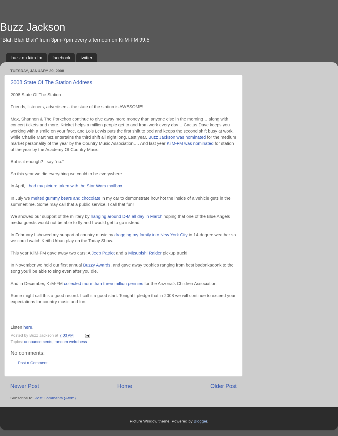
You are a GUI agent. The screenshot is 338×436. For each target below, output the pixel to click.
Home (124, 386)
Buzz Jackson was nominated (177, 137)
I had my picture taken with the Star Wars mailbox (74, 186)
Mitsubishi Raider (145, 253)
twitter (86, 57)
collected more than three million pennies (103, 283)
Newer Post (24, 386)
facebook (62, 57)
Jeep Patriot (103, 253)
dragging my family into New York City (151, 235)
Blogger (200, 421)
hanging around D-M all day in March (126, 216)
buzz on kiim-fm (26, 57)
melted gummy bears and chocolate (65, 198)
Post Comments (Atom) (55, 398)
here (28, 327)
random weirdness (70, 342)
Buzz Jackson (32, 27)
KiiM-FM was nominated (190, 143)
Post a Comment (33, 363)
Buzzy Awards (97, 265)
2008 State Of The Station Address (51, 82)
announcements (38, 342)
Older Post (223, 386)
